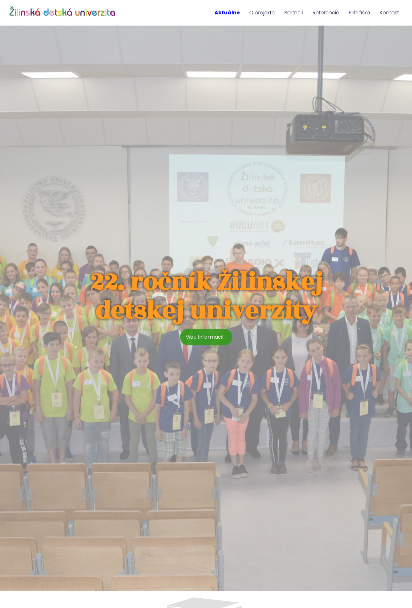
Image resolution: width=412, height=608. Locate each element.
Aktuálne (227, 12)
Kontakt (389, 12)
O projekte (262, 12)
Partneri (293, 12)
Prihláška (359, 12)
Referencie (326, 12)
